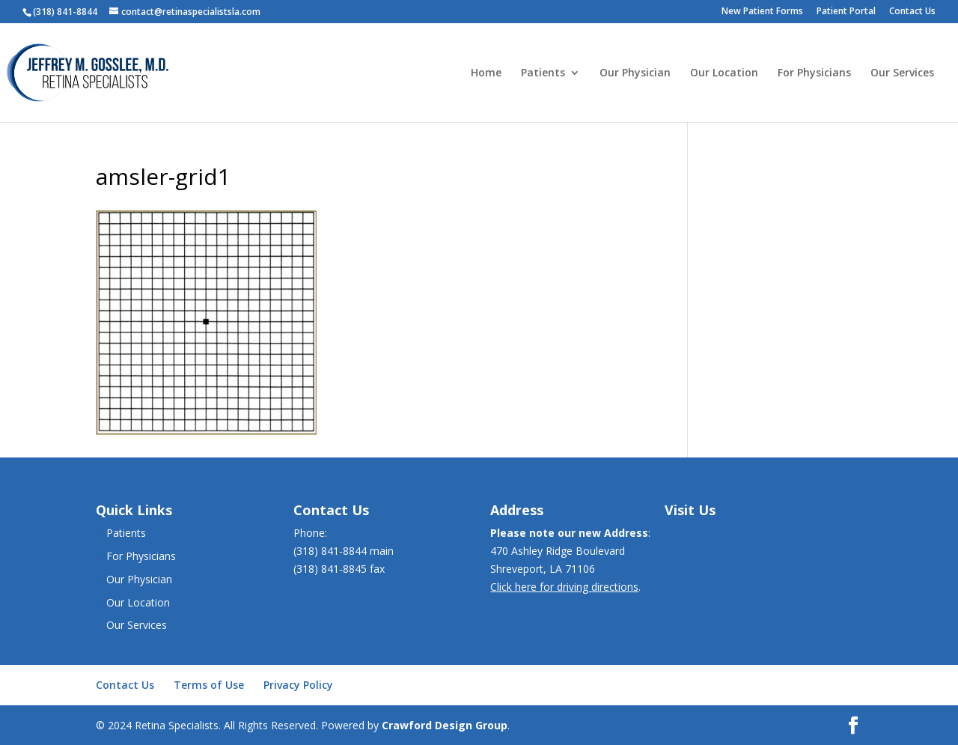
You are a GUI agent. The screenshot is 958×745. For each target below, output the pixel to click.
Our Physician (635, 73)
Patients (543, 73)
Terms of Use (209, 685)
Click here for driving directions (564, 587)
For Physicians (814, 73)
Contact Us (912, 12)
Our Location (724, 73)
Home (486, 73)
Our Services (902, 73)
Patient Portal (846, 12)
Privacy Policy (298, 685)
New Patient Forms (762, 12)
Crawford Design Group (444, 725)
